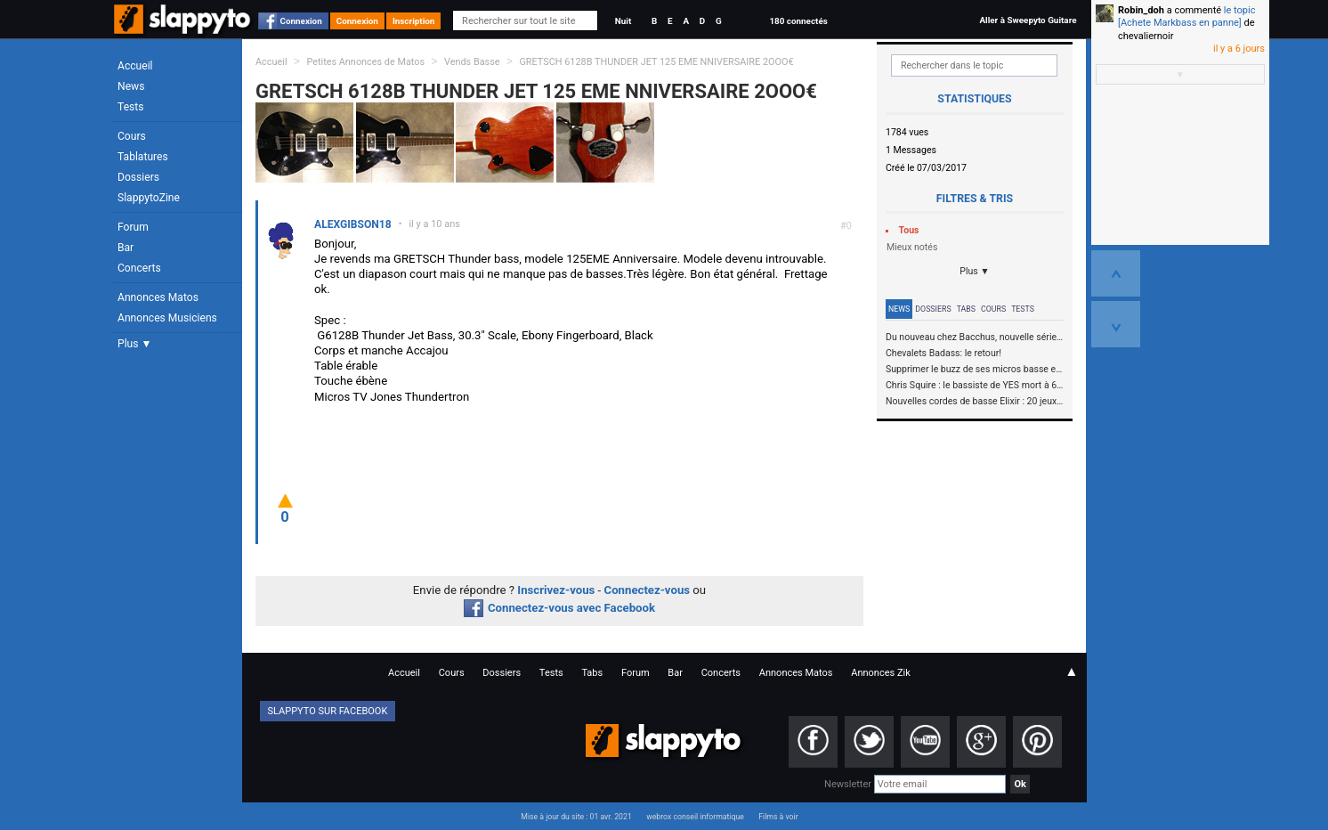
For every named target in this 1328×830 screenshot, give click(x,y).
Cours (131, 136)
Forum (133, 227)
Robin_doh (1141, 10)
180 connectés (798, 21)
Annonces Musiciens (167, 318)
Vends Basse (472, 62)
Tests (130, 107)
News (130, 86)
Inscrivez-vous (556, 590)
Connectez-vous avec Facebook (559, 607)
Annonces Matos (157, 297)
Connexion (301, 21)
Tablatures (142, 157)
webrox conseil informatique (695, 816)
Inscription (414, 21)
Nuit (623, 21)
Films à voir (778, 816)
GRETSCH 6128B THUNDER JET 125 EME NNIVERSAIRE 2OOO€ (656, 62)
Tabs (966, 309)
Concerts (139, 268)
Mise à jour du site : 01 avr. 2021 (576, 816)
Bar (125, 247)
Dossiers (138, 177)
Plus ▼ (134, 344)
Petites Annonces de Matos (365, 62)
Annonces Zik (881, 673)
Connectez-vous (647, 590)
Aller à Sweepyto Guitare (1027, 20)
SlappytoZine (148, 197)
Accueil (135, 66)
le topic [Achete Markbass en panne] (1186, 16)
